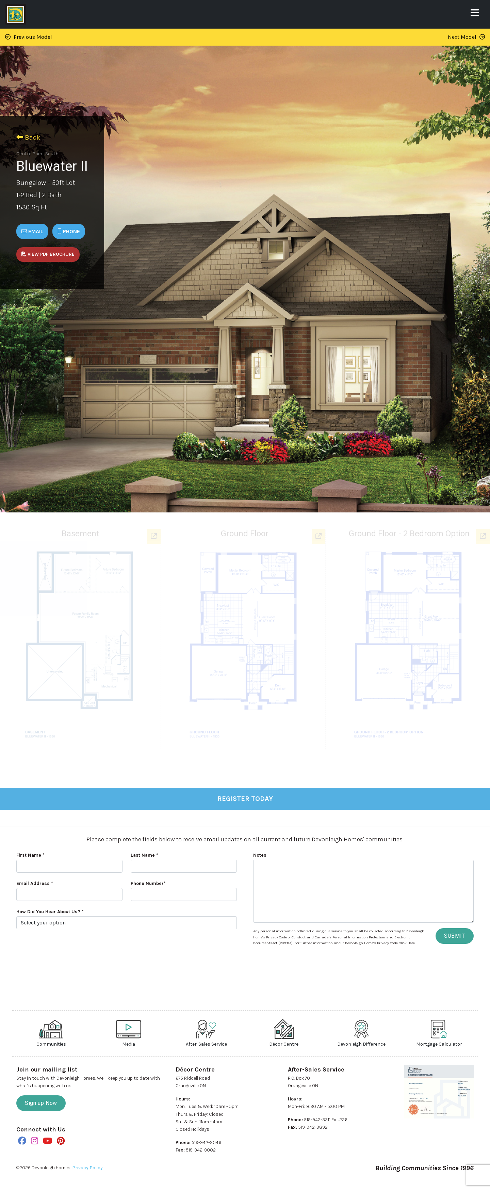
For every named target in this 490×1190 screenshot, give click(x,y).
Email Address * (34, 883)
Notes (259, 855)
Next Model (466, 37)
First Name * (30, 855)
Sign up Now (41, 1103)
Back (28, 137)
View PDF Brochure (48, 254)
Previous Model (28, 37)
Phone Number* (148, 883)
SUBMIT (454, 936)
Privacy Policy (87, 1168)
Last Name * (144, 855)
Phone (69, 231)
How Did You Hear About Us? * (50, 912)
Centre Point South (37, 154)
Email (32, 231)
